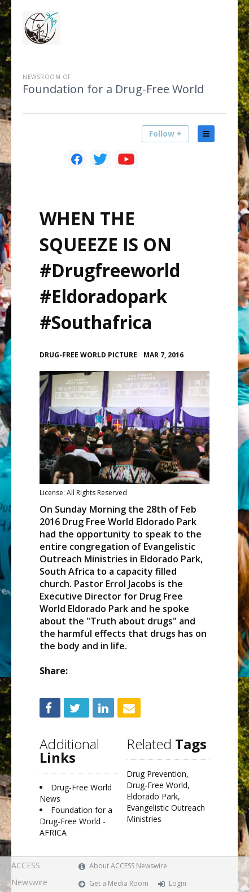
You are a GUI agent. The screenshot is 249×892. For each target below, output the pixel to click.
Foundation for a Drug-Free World (113, 89)
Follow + (165, 133)
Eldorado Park (152, 796)
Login (177, 883)
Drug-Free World (156, 785)
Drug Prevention (156, 773)
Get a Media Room (118, 883)
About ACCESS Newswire (128, 866)
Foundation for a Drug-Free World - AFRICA (76, 821)
